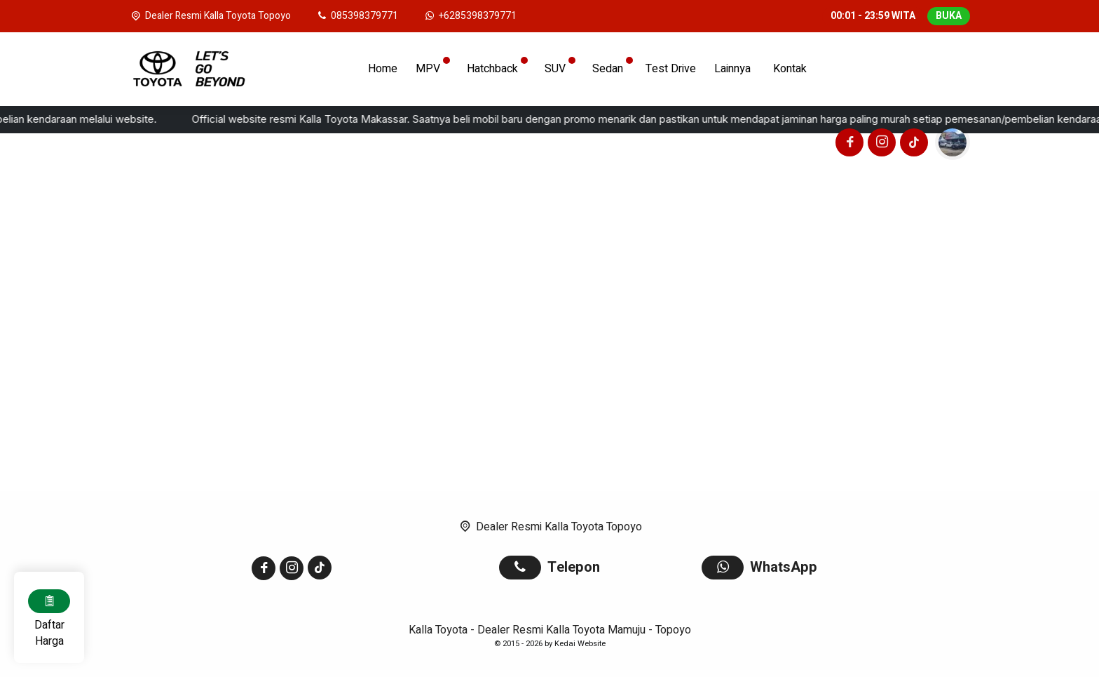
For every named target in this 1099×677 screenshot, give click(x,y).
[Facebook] (847, 144)
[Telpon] (357, 15)
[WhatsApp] (470, 15)
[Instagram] (879, 144)
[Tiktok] (912, 144)
